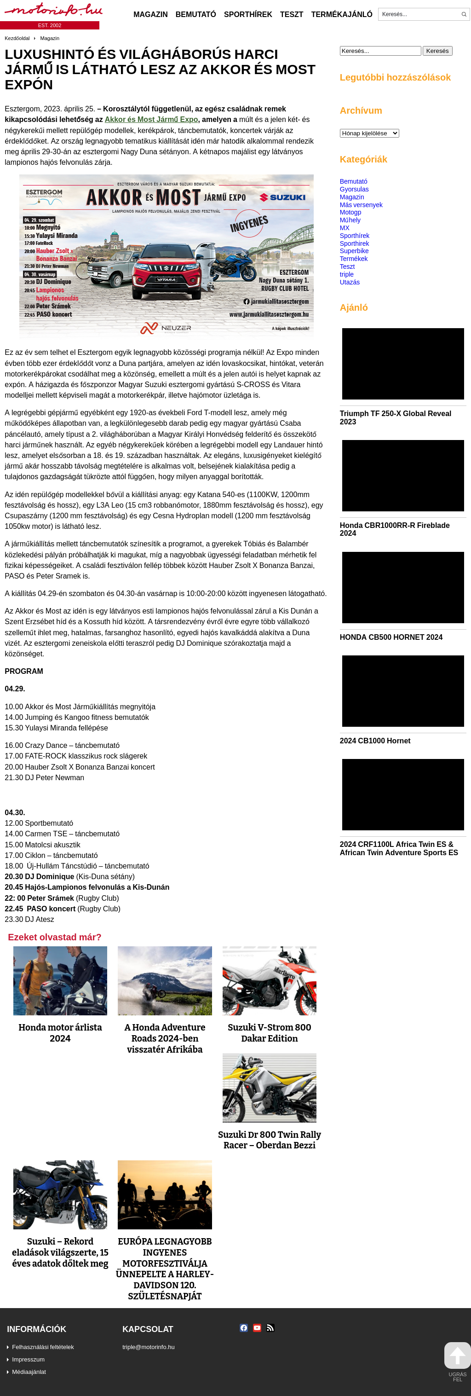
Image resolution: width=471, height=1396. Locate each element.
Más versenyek (361, 204)
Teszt (292, 14)
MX (345, 227)
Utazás (350, 282)
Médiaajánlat (29, 1371)
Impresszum (28, 1359)
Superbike (354, 250)
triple (347, 274)
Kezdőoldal (17, 38)
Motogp (351, 212)
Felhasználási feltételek (43, 1346)
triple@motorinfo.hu (148, 1346)
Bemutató (196, 14)
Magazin (150, 14)
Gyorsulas (354, 189)
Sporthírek (248, 14)
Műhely (350, 220)
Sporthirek (354, 243)
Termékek (354, 258)
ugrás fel (457, 1362)
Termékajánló (342, 14)
